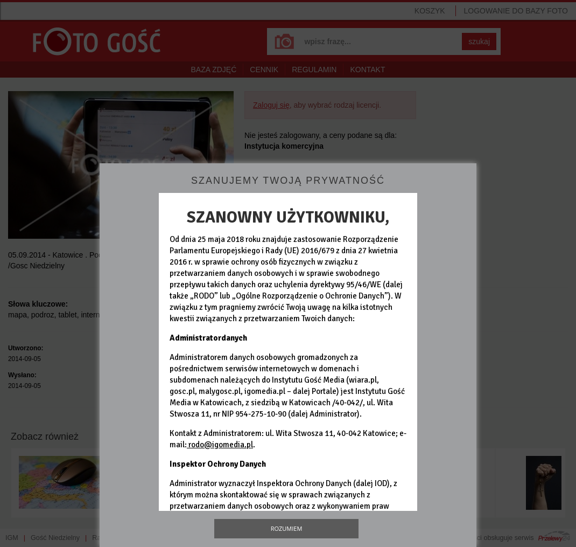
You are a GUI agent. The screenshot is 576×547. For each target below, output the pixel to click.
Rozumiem (287, 528)
